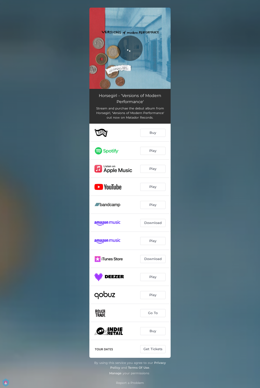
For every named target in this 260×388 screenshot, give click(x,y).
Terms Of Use (138, 367)
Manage (115, 373)
